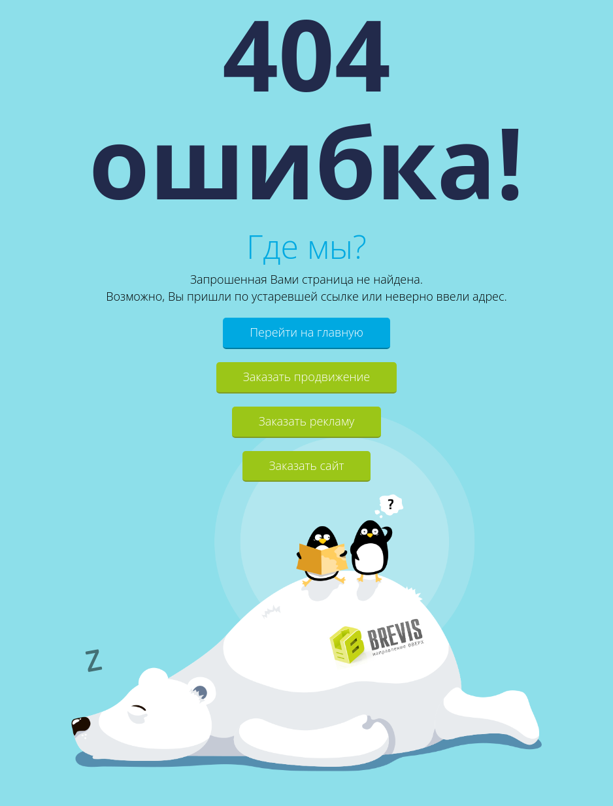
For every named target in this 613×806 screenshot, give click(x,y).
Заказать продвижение (306, 376)
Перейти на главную (306, 332)
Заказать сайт (306, 465)
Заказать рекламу (307, 421)
